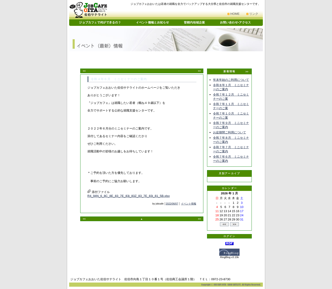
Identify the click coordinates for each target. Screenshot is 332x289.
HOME (235, 13)
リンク (253, 13)
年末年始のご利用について (231, 79)
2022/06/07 (172, 203)
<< (84, 70)
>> (199, 70)
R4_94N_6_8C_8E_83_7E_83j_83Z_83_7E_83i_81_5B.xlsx (128, 196)
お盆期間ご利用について (229, 132)
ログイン (229, 236)
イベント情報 (188, 203)
